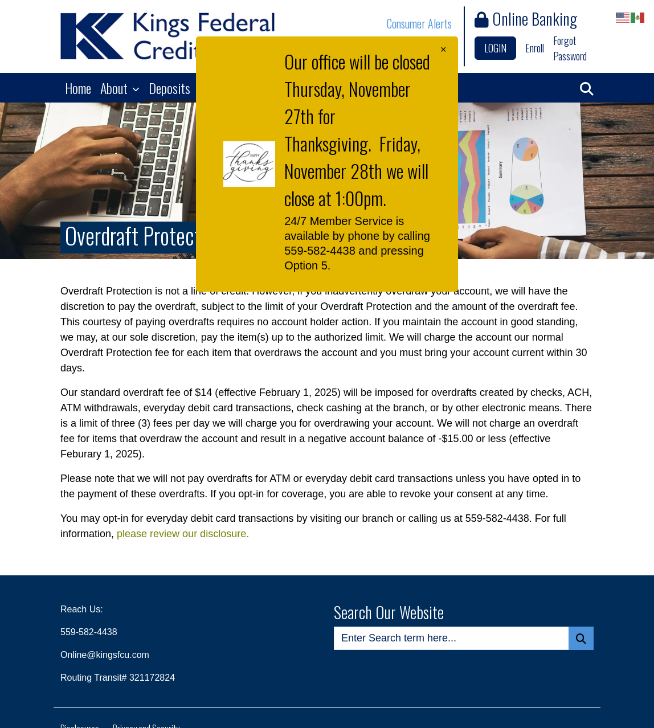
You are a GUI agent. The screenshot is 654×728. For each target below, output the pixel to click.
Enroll (534, 47)
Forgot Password (570, 48)
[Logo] (167, 36)
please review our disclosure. (183, 533)
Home (78, 87)
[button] (587, 87)
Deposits (171, 87)
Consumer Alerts (419, 23)
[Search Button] (581, 638)
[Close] (443, 50)
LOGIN (495, 47)
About (115, 87)
